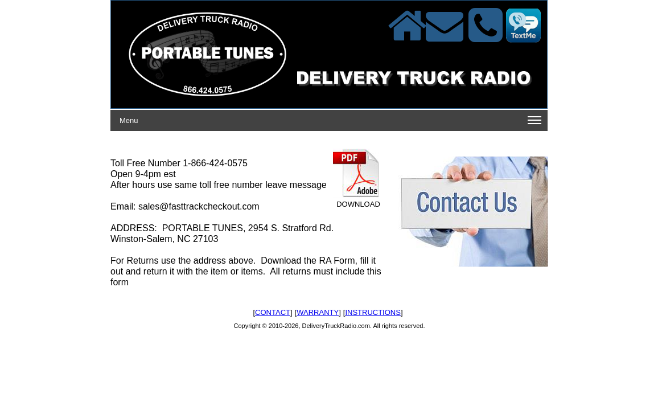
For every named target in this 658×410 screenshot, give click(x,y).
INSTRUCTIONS (373, 312)
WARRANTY (318, 312)
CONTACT (272, 312)
